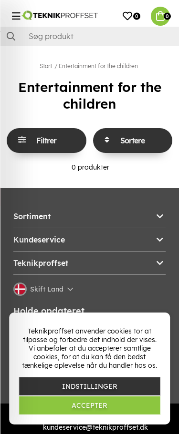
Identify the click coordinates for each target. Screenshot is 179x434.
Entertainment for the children (98, 66)
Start (46, 66)
